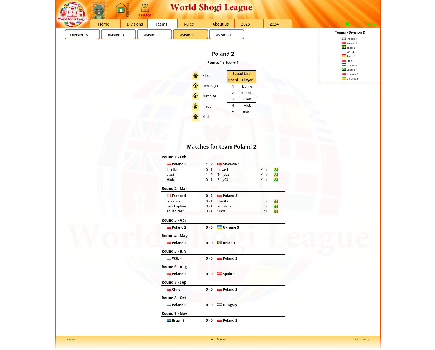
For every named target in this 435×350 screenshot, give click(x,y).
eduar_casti (175, 211)
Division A (79, 34)
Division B (115, 34)
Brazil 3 (348, 47)
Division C (151, 34)
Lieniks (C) (210, 85)
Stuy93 (223, 179)
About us (221, 24)
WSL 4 (348, 52)
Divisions (135, 24)
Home (103, 24)
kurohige (209, 96)
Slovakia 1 (350, 74)
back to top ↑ (361, 339)
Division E (223, 34)
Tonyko (223, 174)
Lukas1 (223, 169)
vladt (206, 116)
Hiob (205, 75)
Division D (187, 34)
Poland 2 (349, 43)
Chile (347, 61)
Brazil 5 (348, 70)
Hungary (349, 65)
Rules (189, 24)
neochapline (176, 206)
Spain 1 (348, 56)
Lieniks (247, 86)
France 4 (349, 38)
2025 (245, 24)
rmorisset (174, 201)
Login (370, 23)
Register (353, 23)
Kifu (264, 169)
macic (206, 106)
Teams (161, 24)
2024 (274, 24)
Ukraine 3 (350, 78)
